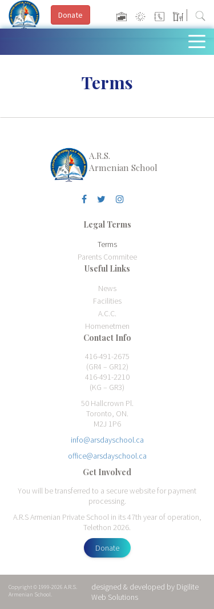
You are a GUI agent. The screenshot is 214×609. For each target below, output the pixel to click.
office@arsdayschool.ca (107, 456)
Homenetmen (107, 326)
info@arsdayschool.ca (107, 440)
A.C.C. (107, 313)
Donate (107, 548)
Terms (107, 244)
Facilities (107, 301)
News (107, 288)
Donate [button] (70, 15)
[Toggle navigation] (199, 40)
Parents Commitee (107, 257)
